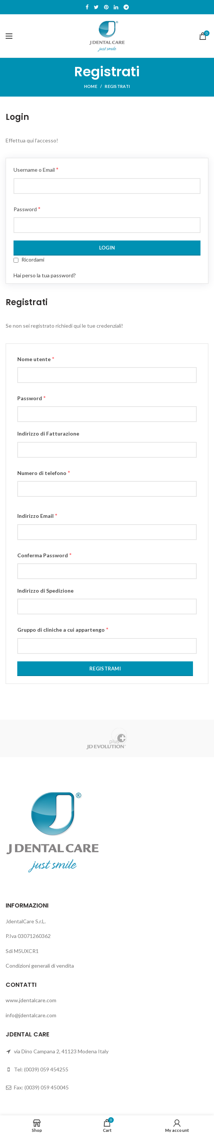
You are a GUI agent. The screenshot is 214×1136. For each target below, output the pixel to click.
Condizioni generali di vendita (40, 965)
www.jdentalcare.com (31, 1000)
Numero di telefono (43, 472)
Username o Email (36, 169)
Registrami (105, 669)
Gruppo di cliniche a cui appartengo (63, 629)
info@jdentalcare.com (31, 1015)
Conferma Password (44, 554)
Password (27, 208)
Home (90, 86)
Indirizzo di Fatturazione (48, 433)
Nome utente (35, 358)
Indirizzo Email (37, 515)
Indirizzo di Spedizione (45, 590)
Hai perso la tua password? (45, 275)
